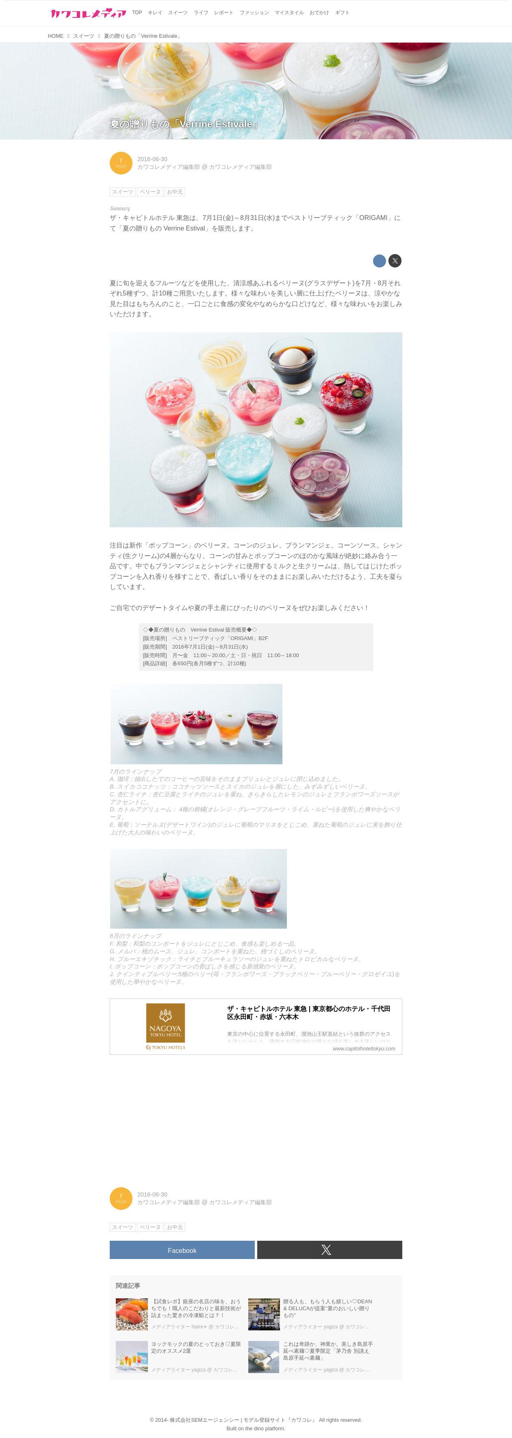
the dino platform (264, 1428)
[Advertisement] (256, 1118)
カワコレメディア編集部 (168, 167)
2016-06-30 (152, 159)
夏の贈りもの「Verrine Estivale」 (186, 124)
